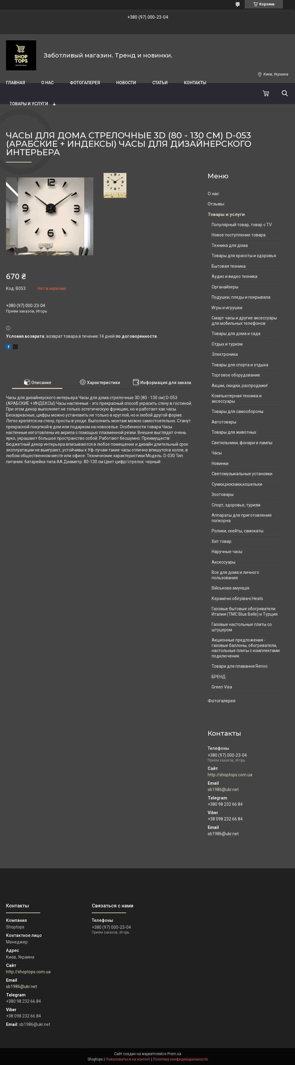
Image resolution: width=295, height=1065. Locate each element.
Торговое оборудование (236, 375)
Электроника (225, 354)
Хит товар (221, 541)
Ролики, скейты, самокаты (237, 530)
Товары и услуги (29, 103)
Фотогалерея (85, 82)
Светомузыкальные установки (242, 473)
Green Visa (222, 687)
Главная (15, 82)
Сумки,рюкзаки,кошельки (237, 484)
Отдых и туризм (227, 344)
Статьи (160, 82)
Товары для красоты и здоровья (244, 255)
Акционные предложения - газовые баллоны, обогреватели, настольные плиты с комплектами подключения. (246, 648)
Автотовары (224, 422)
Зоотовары (223, 494)
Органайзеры (225, 287)
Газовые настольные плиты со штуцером (242, 627)
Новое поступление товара (239, 234)
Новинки (220, 463)
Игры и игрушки (227, 307)
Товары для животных (234, 432)
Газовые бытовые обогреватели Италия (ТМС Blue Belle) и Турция (245, 611)
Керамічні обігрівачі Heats (237, 598)
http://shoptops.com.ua (230, 774)
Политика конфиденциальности (180, 1059)
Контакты (195, 82)
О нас (47, 82)
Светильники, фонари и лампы (242, 442)
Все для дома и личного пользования (235, 575)
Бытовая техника (229, 266)
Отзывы (216, 204)
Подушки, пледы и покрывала (241, 297)
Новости (126, 82)
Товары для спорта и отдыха (240, 364)
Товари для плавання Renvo (240, 666)
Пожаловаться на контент (128, 1059)
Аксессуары (223, 562)
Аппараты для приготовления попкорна (242, 518)
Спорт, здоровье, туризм (236, 505)
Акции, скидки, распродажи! (240, 385)
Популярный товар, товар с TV (242, 224)
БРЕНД (219, 676)
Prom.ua (174, 1054)
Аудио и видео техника (234, 276)
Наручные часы (227, 551)
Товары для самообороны (237, 411)
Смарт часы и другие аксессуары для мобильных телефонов (244, 320)
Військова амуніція (230, 588)
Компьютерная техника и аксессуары (237, 398)
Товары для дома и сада (236, 333)
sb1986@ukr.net (223, 789)
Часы (217, 453)
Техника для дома (230, 245)
